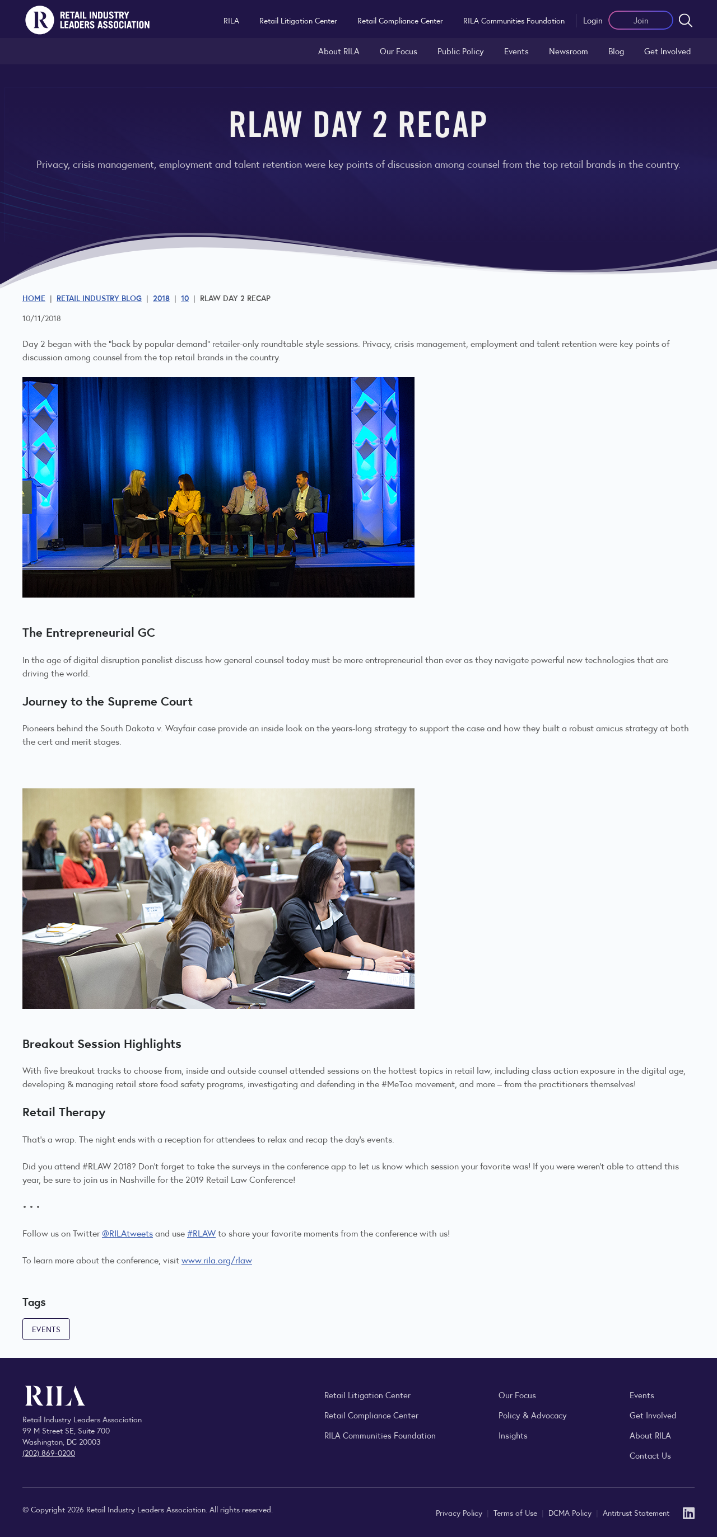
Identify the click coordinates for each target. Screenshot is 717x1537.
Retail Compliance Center (400, 20)
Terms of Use (516, 1512)
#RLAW (201, 1232)
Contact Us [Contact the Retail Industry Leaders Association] (650, 1455)
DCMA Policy (571, 1512)
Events (516, 50)
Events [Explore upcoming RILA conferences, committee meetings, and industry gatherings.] (642, 1394)
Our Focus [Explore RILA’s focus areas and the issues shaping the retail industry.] (398, 50)
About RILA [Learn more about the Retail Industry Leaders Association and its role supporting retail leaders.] (339, 50)
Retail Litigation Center (298, 20)
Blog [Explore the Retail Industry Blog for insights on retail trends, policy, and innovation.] (616, 50)
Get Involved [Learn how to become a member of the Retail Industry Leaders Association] (667, 50)
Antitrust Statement (636, 1512)
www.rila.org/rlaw (216, 1259)
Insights (513, 1434)
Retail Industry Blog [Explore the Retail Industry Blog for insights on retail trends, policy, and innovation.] (99, 297)
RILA (231, 20)
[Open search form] (686, 20)
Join (641, 19)
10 (185, 297)
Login (593, 19)
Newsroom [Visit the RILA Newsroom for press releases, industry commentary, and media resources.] (568, 50)
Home (33, 297)
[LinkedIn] (689, 1512)
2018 (161, 297)
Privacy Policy (460, 1512)
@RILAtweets (127, 1232)
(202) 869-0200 (48, 1452)
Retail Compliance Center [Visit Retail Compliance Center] (371, 1414)
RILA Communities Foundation (514, 20)
